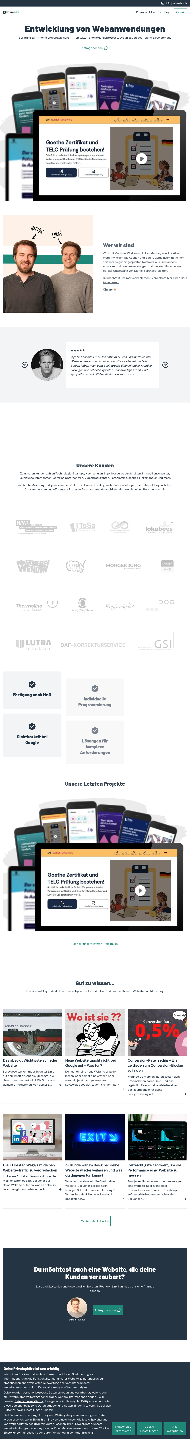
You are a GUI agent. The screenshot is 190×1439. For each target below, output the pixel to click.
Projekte (141, 12)
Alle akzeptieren (175, 1429)
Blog (167, 12)
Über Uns (155, 12)
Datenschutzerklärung (29, 1401)
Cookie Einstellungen (149, 1429)
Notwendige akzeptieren (123, 1429)
